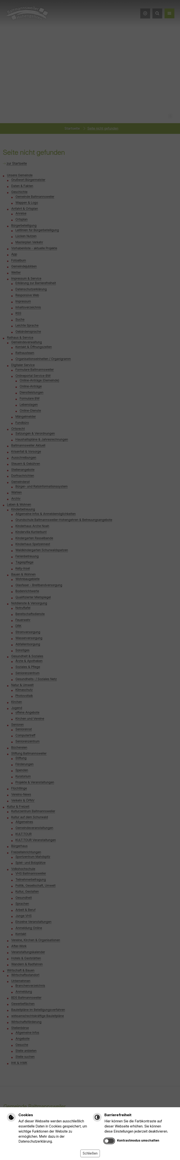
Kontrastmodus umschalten (138, 1140)
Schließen (90, 1153)
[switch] (109, 1140)
